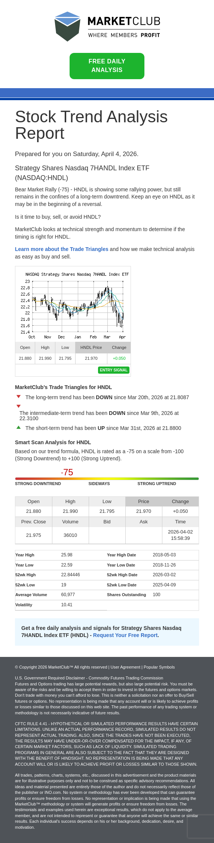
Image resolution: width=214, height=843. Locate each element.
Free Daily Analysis (107, 65)
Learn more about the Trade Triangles (61, 249)
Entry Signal (114, 370)
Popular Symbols (159, 667)
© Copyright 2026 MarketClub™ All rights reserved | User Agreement (78, 667)
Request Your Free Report (125, 635)
